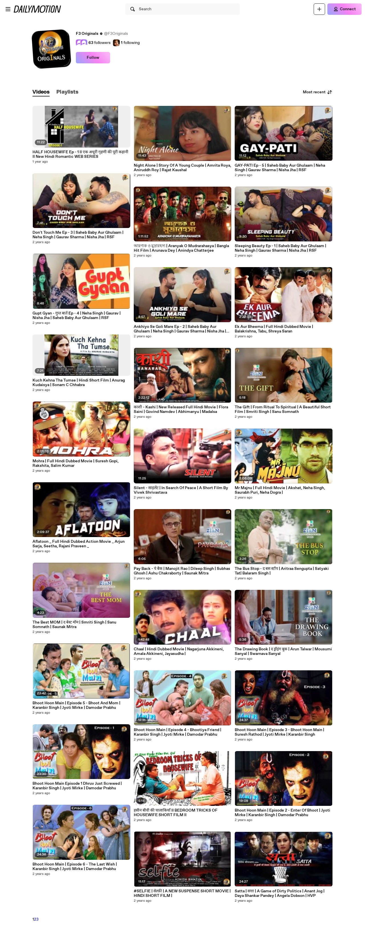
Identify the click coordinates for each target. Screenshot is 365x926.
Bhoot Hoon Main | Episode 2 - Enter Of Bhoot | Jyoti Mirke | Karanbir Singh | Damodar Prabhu (282, 812)
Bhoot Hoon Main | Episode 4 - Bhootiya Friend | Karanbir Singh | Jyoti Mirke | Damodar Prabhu (177, 732)
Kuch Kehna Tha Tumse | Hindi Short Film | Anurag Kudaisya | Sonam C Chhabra (79, 382)
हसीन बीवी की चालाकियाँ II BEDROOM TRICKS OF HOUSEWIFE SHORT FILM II (176, 812)
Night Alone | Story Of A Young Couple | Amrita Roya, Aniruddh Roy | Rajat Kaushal (182, 167)
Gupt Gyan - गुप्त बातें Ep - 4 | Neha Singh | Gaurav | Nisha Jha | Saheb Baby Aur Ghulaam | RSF (77, 315)
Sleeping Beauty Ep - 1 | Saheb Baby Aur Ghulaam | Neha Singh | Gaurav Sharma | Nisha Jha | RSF (280, 248)
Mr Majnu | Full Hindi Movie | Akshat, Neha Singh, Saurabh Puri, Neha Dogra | (280, 490)
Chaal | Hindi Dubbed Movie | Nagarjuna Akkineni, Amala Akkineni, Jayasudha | (179, 651)
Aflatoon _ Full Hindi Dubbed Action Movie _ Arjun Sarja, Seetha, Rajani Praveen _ (79, 543)
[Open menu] (8, 9)
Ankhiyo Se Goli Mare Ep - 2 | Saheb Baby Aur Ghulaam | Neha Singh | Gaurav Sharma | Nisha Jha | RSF (180, 329)
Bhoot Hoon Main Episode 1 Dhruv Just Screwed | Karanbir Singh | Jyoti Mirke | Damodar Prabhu (77, 785)
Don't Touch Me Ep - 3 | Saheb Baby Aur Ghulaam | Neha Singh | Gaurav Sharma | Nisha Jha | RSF (78, 234)
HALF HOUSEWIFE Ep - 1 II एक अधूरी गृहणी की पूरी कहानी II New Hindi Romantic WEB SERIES (80, 154)
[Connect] (344, 9)
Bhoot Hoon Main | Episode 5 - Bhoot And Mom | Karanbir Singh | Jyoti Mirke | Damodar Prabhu (76, 705)
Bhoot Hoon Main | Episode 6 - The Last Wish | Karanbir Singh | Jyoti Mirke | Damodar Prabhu (75, 866)
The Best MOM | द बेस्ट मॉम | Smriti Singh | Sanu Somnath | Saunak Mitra (74, 624)
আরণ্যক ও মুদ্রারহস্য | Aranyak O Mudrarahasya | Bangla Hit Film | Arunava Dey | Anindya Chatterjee (181, 248)
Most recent (317, 92)
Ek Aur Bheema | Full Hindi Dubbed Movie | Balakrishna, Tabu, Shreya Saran (274, 329)
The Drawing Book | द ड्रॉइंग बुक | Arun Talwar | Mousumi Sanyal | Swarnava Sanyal (283, 651)
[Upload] (319, 9)
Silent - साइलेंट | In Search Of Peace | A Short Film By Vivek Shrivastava (181, 490)
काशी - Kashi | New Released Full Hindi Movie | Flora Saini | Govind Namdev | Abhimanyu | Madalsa (181, 409)
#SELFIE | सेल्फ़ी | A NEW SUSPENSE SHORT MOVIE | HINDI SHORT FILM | (182, 893)
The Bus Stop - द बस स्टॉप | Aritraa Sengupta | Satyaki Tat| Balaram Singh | (282, 571)
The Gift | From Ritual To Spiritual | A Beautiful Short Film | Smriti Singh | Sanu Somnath (283, 409)
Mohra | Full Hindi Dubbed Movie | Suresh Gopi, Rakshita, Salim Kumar (76, 463)
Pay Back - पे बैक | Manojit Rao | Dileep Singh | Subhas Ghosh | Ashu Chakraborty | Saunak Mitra (182, 571)
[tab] (41, 92)
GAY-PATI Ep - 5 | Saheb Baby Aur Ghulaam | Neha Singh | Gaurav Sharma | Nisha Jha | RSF (280, 167)
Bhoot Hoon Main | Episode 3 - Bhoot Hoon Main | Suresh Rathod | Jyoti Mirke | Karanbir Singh (279, 732)
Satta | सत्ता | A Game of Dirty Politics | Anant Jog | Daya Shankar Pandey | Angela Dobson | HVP (280, 893)
